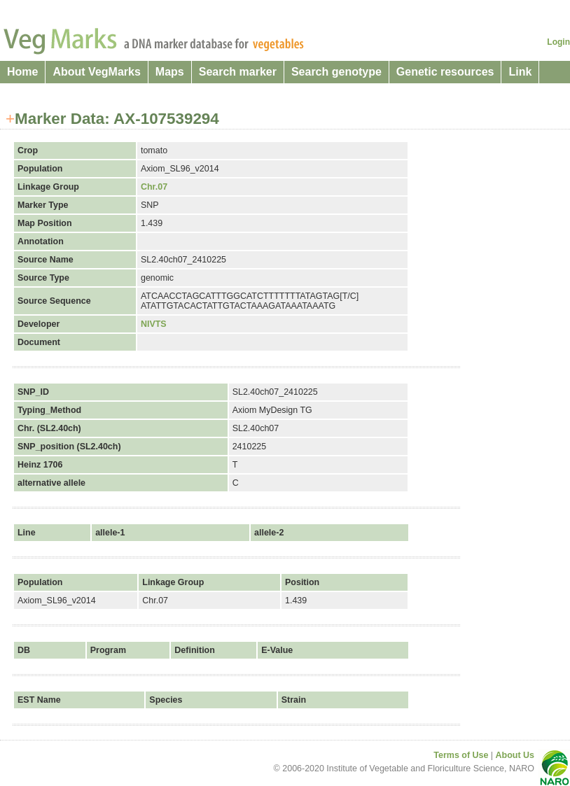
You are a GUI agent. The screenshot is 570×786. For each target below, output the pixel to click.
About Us (515, 755)
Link (519, 72)
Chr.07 (154, 187)
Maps (169, 72)
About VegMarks (96, 72)
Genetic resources (445, 72)
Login (558, 42)
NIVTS (154, 324)
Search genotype (336, 72)
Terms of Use (460, 755)
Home (22, 72)
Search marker (238, 72)
